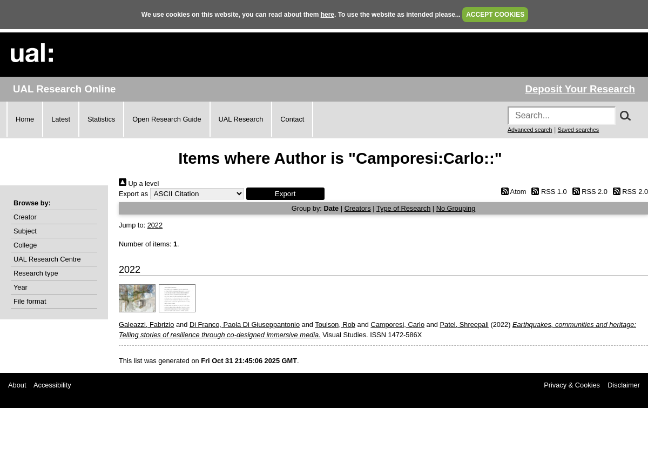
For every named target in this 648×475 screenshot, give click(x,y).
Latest (60, 119)
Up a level (139, 183)
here (327, 14)
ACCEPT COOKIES (495, 14)
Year (21, 287)
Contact (292, 119)
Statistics (101, 119)
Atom (511, 192)
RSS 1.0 (547, 192)
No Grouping (456, 208)
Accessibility (52, 385)
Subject (25, 231)
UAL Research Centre (47, 259)
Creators (358, 208)
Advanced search (530, 129)
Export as (133, 194)
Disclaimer (624, 385)
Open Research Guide (166, 119)
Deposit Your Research (580, 89)
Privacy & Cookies (572, 385)
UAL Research (241, 119)
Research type (36, 273)
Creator (25, 217)
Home (25, 119)
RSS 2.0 (588, 192)
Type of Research (403, 208)
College (25, 245)
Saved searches (578, 129)
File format (30, 301)
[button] (285, 194)
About (17, 385)
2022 (155, 225)
